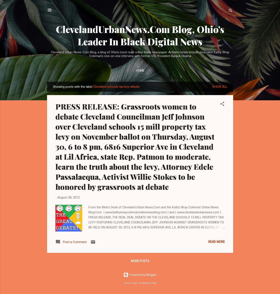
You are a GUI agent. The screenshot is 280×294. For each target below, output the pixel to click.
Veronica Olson (149, 283)
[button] (222, 104)
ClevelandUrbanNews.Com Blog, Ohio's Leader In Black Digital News (140, 35)
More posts (140, 261)
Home (140, 71)
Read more (216, 242)
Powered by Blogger (140, 275)
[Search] (230, 11)
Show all (219, 87)
